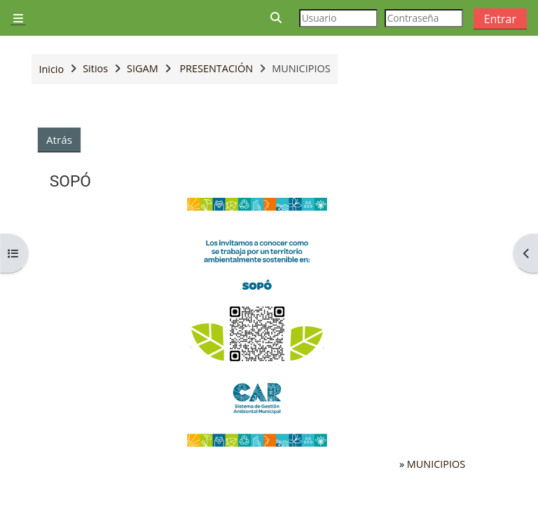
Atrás (59, 140)
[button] (276, 18)
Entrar (500, 19)
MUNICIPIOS (436, 464)
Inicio (51, 69)
